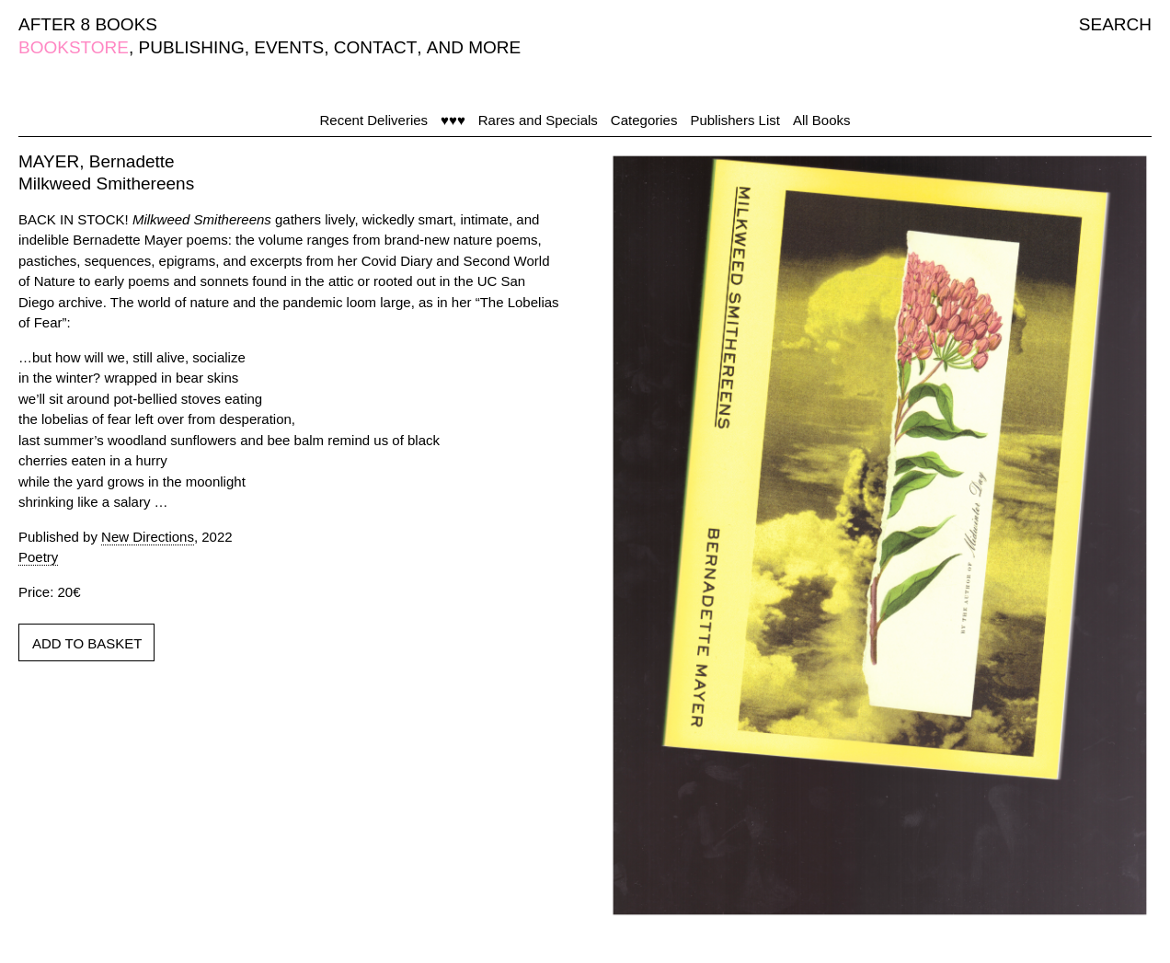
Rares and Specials (538, 120)
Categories (644, 120)
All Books (822, 120)
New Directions (147, 537)
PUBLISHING (192, 47)
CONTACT (375, 47)
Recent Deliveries (374, 120)
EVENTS (289, 47)
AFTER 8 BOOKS (87, 24)
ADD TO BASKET (87, 643)
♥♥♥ (453, 120)
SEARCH (1115, 24)
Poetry (38, 557)
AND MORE (474, 47)
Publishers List (735, 120)
